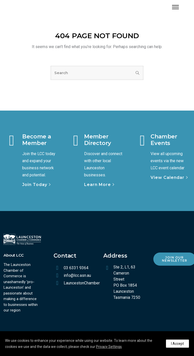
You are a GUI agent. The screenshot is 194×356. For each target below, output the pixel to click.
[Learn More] (99, 185)
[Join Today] (37, 185)
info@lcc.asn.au (77, 275)
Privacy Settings (109, 347)
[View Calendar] (170, 178)
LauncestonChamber (82, 283)
